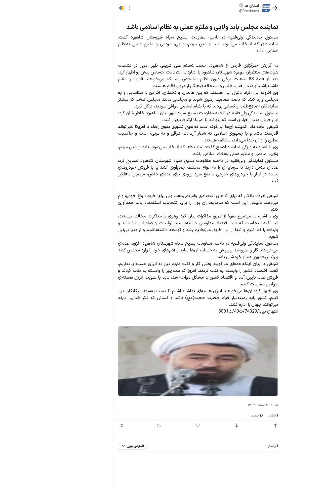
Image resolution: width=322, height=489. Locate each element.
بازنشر (278, 415)
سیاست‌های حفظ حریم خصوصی (43, 60)
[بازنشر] (163, 425)
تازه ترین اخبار (92, 76)
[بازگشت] (279, 8)
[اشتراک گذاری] (126, 426)
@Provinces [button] (254, 10)
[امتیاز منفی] (242, 426)
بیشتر (101, 381)
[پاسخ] (203, 426)
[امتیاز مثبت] (281, 426)
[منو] (135, 8)
